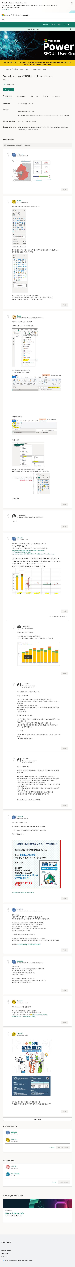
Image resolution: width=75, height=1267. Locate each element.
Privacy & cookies (6, 1250)
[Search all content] (49, 29)
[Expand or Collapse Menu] (3, 20)
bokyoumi (20, 154)
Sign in (53, 24)
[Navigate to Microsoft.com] (7, 15)
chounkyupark (15, 1174)
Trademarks (4, 1257)
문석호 (19, 201)
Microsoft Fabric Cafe (14, 1213)
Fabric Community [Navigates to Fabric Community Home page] (22, 15)
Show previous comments (57, 616)
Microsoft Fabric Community (17, 69)
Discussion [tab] (21, 96)
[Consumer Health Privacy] (25, 1260)
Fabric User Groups (39, 69)
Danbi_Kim (20, 1001)
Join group (8, 90)
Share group (10, 84)
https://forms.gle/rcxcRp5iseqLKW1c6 (23, 892)
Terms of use (4, 1253)
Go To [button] (65, 24)
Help (59, 24)
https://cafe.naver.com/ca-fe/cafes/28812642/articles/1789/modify (29, 1016)
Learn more (5, 9)
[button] (8, 154)
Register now (46, 64)
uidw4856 (20, 538)
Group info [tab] (7, 96)
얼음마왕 (13, 1166)
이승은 (19, 316)
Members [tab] (34, 96)
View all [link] (52, 1148)
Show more (37, 1119)
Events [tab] (45, 96)
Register (45, 24)
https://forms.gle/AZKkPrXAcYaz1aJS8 (29, 944)
